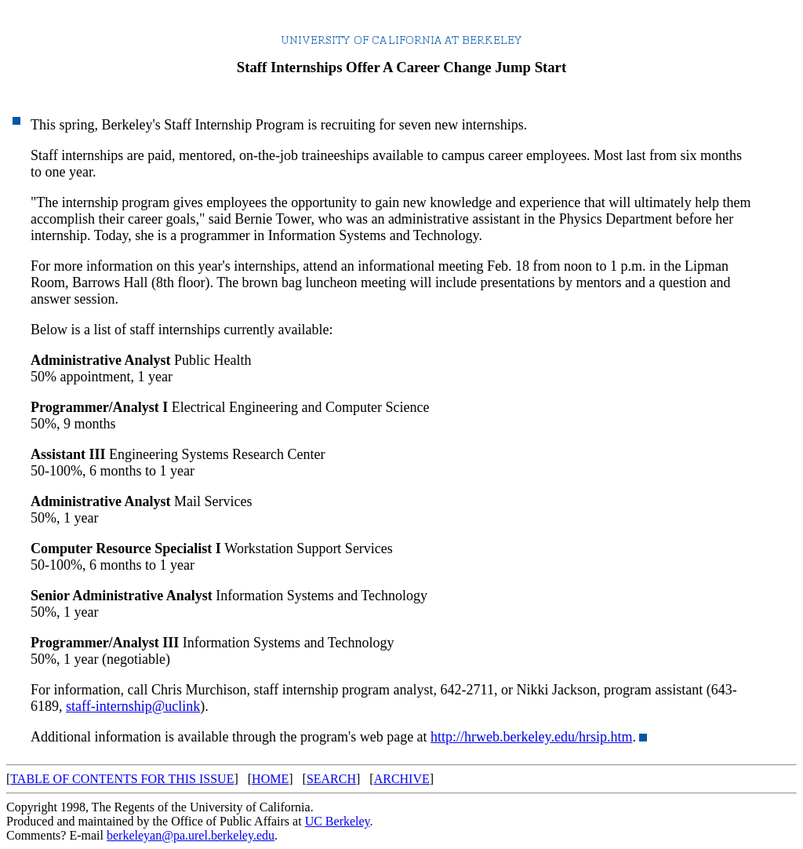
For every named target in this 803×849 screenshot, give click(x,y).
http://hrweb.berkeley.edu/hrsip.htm (531, 737)
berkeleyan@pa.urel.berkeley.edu (190, 835)
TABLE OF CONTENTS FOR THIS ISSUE (122, 778)
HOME (270, 778)
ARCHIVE (402, 778)
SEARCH (331, 778)
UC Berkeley (337, 821)
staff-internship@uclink (133, 706)
